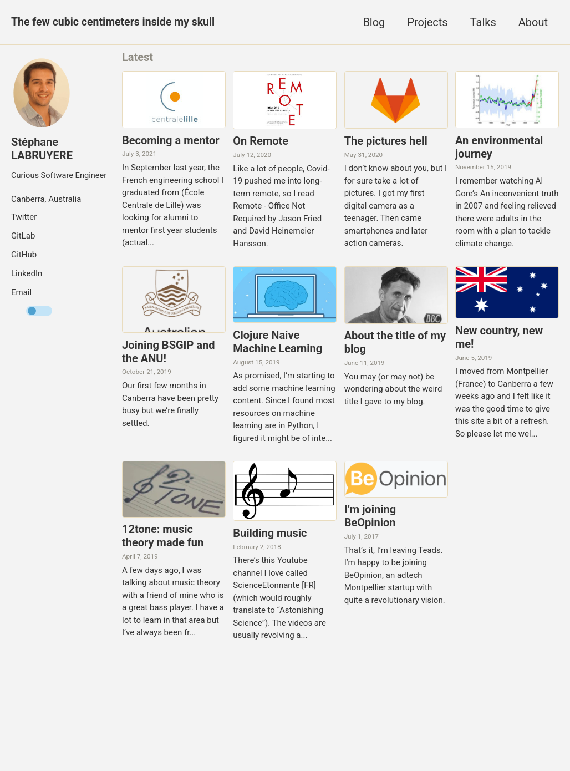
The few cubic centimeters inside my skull (115, 22)
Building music (270, 534)
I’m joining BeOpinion (370, 517)
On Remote (260, 141)
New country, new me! (499, 337)
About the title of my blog (395, 343)
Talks (483, 22)
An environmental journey (499, 147)
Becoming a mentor (171, 140)
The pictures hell (386, 141)
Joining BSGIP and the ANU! (168, 352)
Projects (427, 22)
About (533, 22)
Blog (374, 22)
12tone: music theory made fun (162, 537)
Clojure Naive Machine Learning (277, 342)
